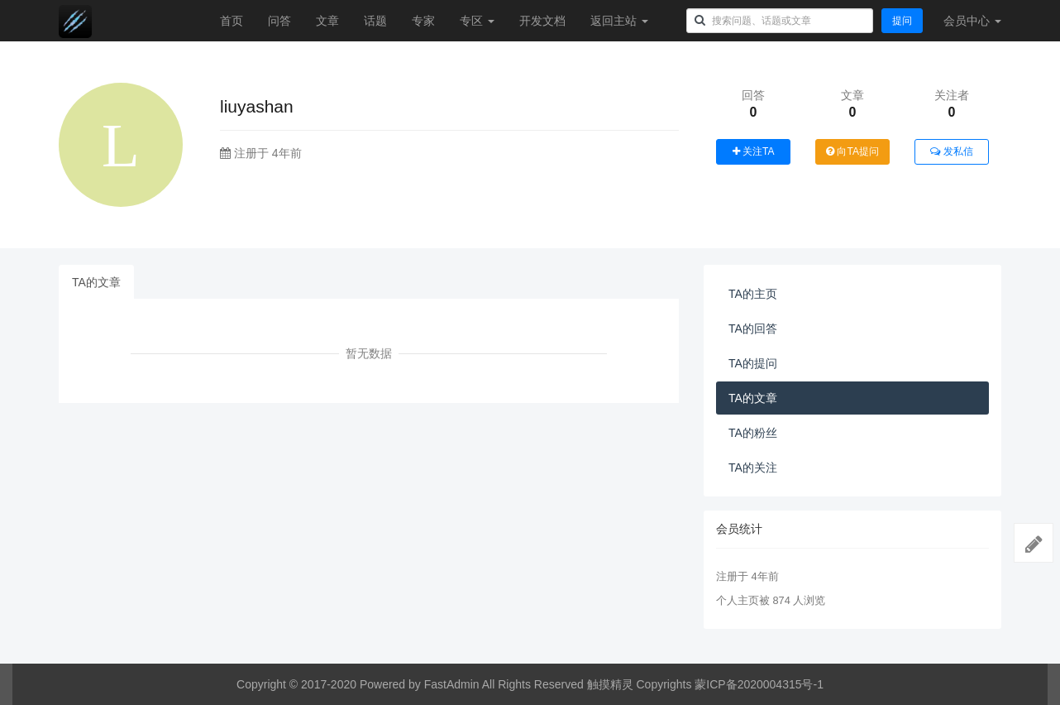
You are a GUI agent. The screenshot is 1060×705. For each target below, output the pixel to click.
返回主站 (619, 20)
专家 (423, 20)
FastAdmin (452, 684)
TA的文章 (96, 282)
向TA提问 (852, 151)
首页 (231, 20)
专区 (477, 20)
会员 (972, 20)
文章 (327, 20)
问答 (279, 20)
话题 (375, 20)
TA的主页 (752, 293)
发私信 (951, 151)
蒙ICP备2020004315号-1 (759, 684)
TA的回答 (752, 328)
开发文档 (542, 20)
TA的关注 (752, 467)
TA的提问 (752, 363)
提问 (902, 20)
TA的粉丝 (752, 432)
